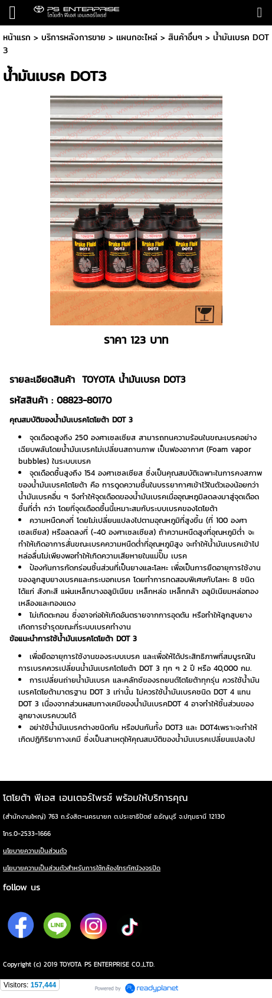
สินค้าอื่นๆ (185, 37)
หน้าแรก (17, 37)
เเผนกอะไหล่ (137, 37)
